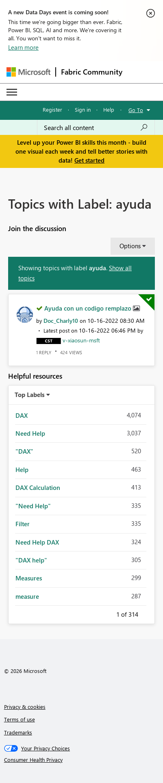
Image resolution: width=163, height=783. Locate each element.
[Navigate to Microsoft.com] (28, 72)
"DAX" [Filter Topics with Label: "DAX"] (24, 451)
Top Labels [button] (30, 394)
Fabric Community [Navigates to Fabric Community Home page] (91, 72)
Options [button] (130, 246)
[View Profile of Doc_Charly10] (60, 320)
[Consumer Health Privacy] (81, 760)
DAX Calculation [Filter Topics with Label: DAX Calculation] (37, 487)
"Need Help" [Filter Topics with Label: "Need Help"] (33, 506)
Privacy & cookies (25, 706)
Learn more (23, 47)
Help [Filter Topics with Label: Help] (21, 469)
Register (52, 109)
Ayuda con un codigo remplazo (88, 308)
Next (147, 613)
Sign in (83, 109)
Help (108, 109)
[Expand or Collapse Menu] (12, 92)
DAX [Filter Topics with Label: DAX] (21, 415)
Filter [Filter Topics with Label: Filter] (22, 524)
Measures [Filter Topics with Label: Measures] (28, 578)
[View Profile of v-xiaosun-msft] (81, 340)
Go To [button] (135, 109)
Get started (89, 160)
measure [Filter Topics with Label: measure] (27, 596)
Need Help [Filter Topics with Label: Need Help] (30, 433)
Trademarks (18, 732)
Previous (106, 613)
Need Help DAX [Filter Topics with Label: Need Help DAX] (37, 542)
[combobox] (96, 127)
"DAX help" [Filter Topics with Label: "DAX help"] (31, 560)
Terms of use (19, 719)
